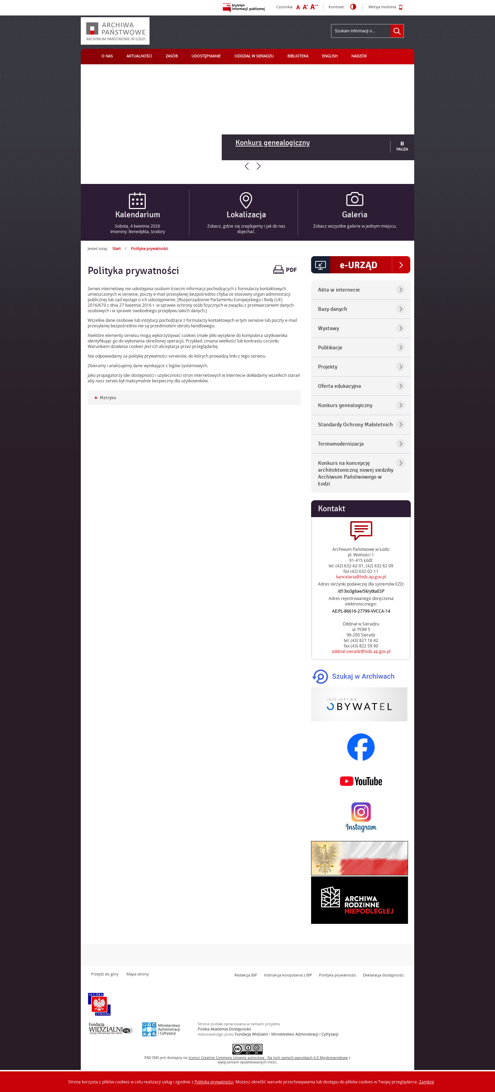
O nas (107, 55)
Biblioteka (297, 55)
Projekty (327, 366)
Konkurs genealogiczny (272, 142)
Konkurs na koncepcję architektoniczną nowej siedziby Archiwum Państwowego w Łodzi (355, 473)
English (330, 55)
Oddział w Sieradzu (254, 55)
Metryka (105, 398)
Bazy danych (332, 309)
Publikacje (330, 347)
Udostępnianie (206, 55)
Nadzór (359, 55)
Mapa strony (137, 973)
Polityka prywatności (149, 248)
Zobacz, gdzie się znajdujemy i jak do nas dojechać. (246, 228)
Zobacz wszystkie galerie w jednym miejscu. (355, 226)
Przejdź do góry (105, 973)
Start (116, 248)
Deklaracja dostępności (383, 975)
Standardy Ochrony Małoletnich (355, 424)
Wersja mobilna (385, 7)
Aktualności (139, 55)
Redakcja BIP (245, 975)
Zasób (172, 55)
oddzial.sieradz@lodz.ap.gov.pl (361, 651)
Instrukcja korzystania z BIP (288, 975)
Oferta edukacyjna (339, 386)
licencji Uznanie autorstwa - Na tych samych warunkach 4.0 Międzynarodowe (268, 1058)
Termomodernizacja (341, 443)
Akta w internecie (339, 289)
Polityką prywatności (214, 1081)
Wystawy (328, 328)
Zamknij (426, 1081)
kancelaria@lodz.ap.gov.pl (361, 576)
